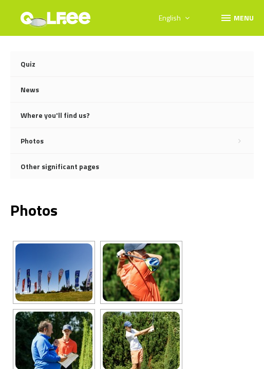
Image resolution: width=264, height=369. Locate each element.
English (174, 17)
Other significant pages (60, 166)
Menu (237, 17)
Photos (137, 141)
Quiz (28, 63)
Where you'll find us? (55, 115)
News (30, 89)
